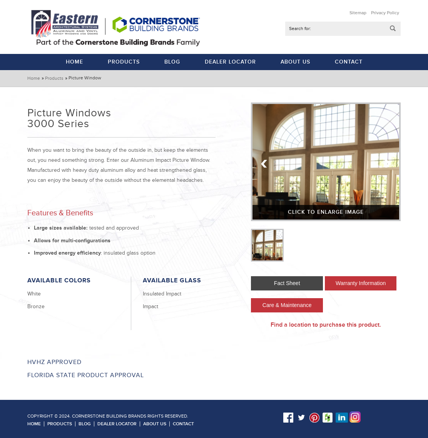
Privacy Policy (385, 13)
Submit (393, 29)
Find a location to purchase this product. (326, 325)
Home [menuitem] (74, 62)
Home (33, 78)
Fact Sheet (287, 283)
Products (54, 78)
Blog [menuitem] (172, 62)
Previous (264, 164)
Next (387, 164)
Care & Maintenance (287, 305)
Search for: (300, 29)
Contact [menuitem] (349, 62)
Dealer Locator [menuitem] (230, 62)
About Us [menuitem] (295, 62)
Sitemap (357, 13)
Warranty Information (361, 283)
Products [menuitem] (124, 62)
